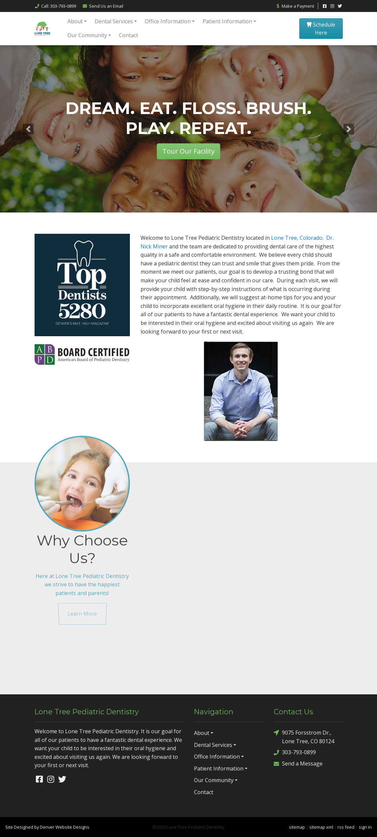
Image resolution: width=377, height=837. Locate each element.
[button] (28, 128)
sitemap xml (321, 827)
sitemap (297, 827)
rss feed (345, 827)
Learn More (82, 556)
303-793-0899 (295, 752)
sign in (365, 827)
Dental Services (114, 21)
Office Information (168, 21)
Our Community (87, 35)
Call (55, 6)
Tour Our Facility (188, 151)
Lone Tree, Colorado (297, 237)
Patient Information (227, 21)
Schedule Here (321, 28)
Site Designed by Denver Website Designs (47, 827)
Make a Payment (294, 6)
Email (102, 6)
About (75, 21)
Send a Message (298, 764)
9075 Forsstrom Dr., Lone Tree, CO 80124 (304, 737)
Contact (128, 35)
